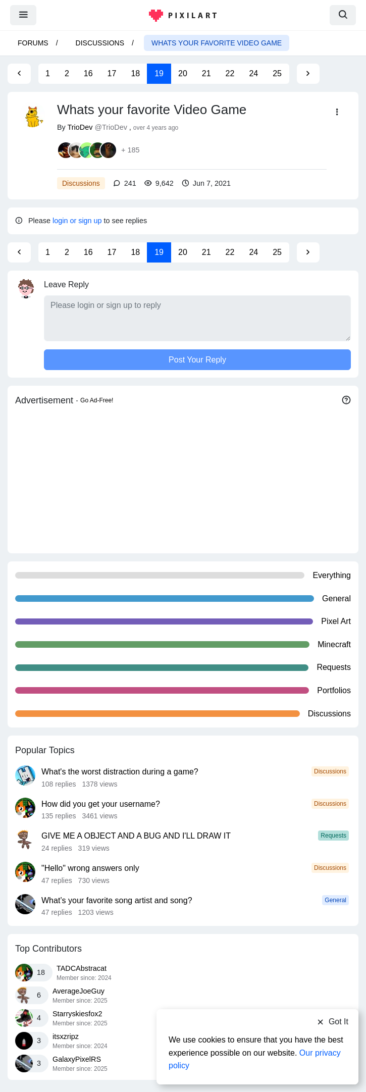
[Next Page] (308, 74)
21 (206, 73)
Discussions (100, 43)
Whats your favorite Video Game (216, 43)
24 (253, 73)
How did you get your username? (100, 804)
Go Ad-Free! (96, 400)
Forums (33, 43)
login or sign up (77, 221)
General (335, 900)
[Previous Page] (19, 74)
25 (277, 73)
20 (182, 73)
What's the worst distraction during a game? (119, 771)
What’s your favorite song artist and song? (116, 900)
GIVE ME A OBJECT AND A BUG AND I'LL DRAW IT (136, 835)
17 (112, 73)
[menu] (23, 15)
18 (135, 73)
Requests (333, 835)
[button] (337, 112)
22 (230, 73)
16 (88, 73)
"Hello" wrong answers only (90, 868)
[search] (343, 15)
